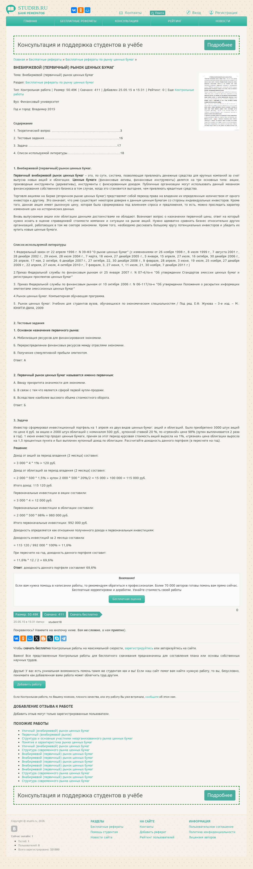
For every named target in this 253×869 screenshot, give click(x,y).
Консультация (126, 21)
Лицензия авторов (202, 837)
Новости (223, 21)
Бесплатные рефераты (78, 21)
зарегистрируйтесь (139, 648)
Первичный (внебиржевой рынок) (47, 734)
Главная (30, 21)
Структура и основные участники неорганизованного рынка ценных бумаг (77, 738)
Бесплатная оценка (127, 599)
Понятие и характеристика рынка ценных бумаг (57, 742)
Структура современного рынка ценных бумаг (56, 750)
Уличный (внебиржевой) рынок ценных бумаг (55, 731)
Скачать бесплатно (84, 614)
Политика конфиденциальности (212, 832)
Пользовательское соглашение (211, 827)
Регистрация (226, 12)
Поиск (157, 13)
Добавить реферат (153, 832)
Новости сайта (101, 837)
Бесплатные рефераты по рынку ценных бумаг (100, 59)
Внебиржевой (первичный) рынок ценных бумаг (57, 754)
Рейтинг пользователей (157, 837)
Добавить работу (29, 684)
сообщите (152, 697)
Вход (196, 12)
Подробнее (219, 45)
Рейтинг (175, 21)
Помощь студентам (104, 832)
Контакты (130, 12)
